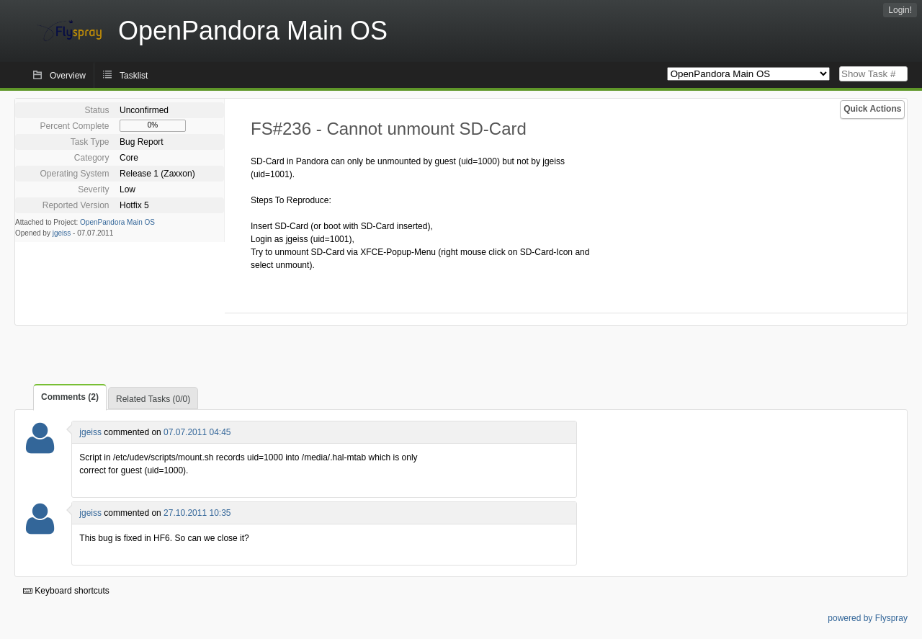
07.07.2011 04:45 (197, 432)
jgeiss (62, 233)
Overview (68, 76)
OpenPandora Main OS (117, 222)
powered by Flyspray (868, 618)
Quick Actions (872, 109)
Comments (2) (70, 397)
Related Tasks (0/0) (153, 399)
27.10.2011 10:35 (197, 513)
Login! (900, 10)
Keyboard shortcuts (66, 591)
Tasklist (134, 76)
